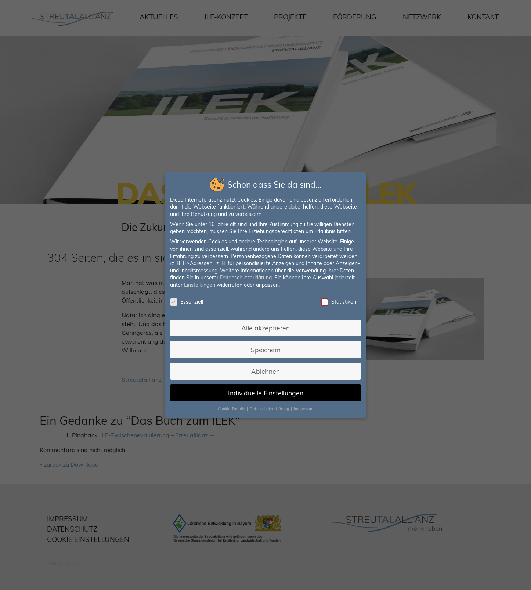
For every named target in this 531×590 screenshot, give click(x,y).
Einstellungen (201, 285)
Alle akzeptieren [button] (265, 327)
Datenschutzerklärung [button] (269, 406)
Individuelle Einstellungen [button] (266, 391)
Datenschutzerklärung (246, 278)
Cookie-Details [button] (232, 406)
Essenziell (188, 301)
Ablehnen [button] (265, 370)
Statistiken (337, 301)
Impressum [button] (302, 406)
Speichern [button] (265, 348)
